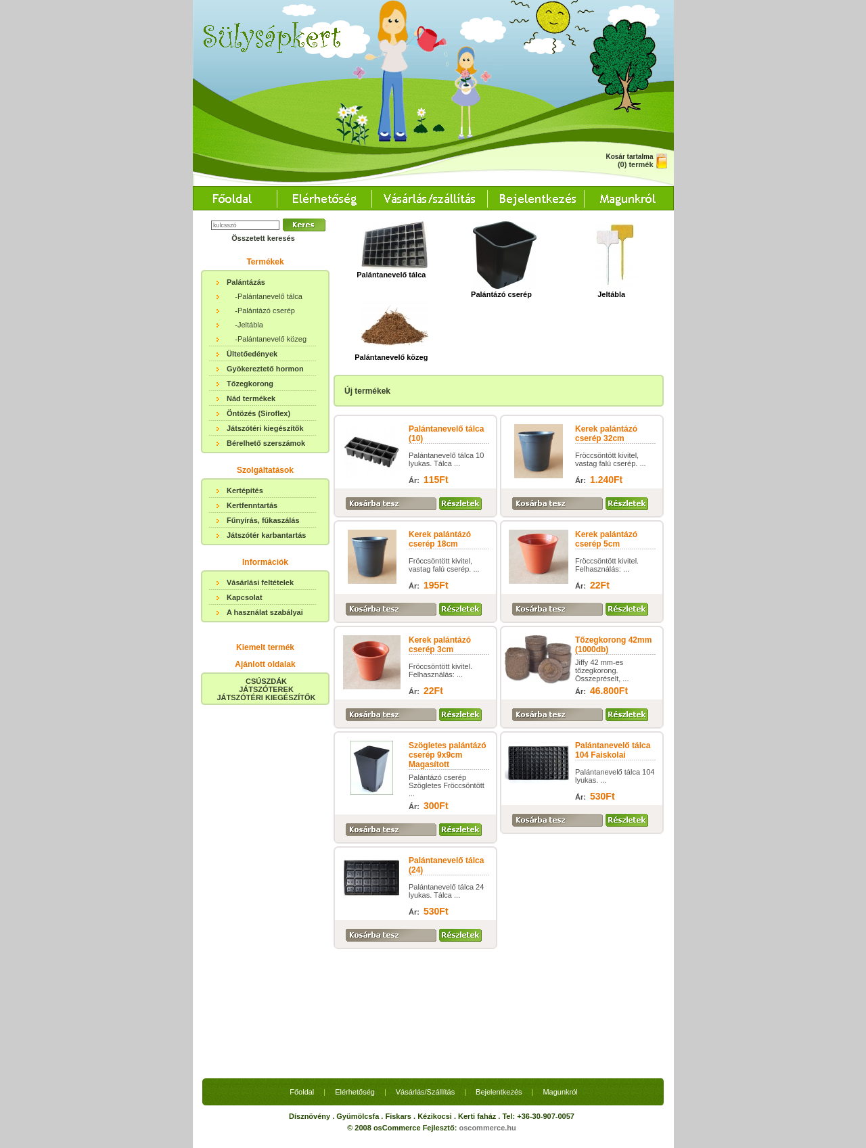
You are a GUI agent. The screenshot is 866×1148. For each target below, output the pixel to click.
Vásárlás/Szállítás (425, 967)
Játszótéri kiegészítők (265, 428)
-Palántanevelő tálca (268, 296)
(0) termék (636, 164)
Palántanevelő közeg (391, 353)
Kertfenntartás (252, 505)
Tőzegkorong (250, 384)
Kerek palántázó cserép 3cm (440, 644)
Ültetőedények (252, 354)
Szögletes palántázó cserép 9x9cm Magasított (447, 755)
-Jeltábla (249, 325)
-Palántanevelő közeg (270, 339)
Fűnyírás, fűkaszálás (263, 520)
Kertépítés (245, 490)
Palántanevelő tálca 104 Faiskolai (612, 750)
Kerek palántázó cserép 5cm (606, 539)
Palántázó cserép (504, 290)
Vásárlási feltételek (260, 582)
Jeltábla (615, 290)
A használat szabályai (265, 612)
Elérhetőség (355, 967)
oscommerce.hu (487, 1002)
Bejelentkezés (499, 967)
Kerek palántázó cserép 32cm (606, 433)
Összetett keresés (263, 238)
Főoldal (302, 967)
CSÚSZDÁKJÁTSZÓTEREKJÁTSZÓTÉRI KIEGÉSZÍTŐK (265, 689)
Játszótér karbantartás (266, 535)
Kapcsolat (245, 597)
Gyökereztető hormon (265, 369)
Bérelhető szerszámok (266, 443)
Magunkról (560, 967)
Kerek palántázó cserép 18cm (440, 539)
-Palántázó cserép (265, 310)
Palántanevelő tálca (392, 270)
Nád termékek (251, 398)
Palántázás (246, 282)
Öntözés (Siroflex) (258, 413)
